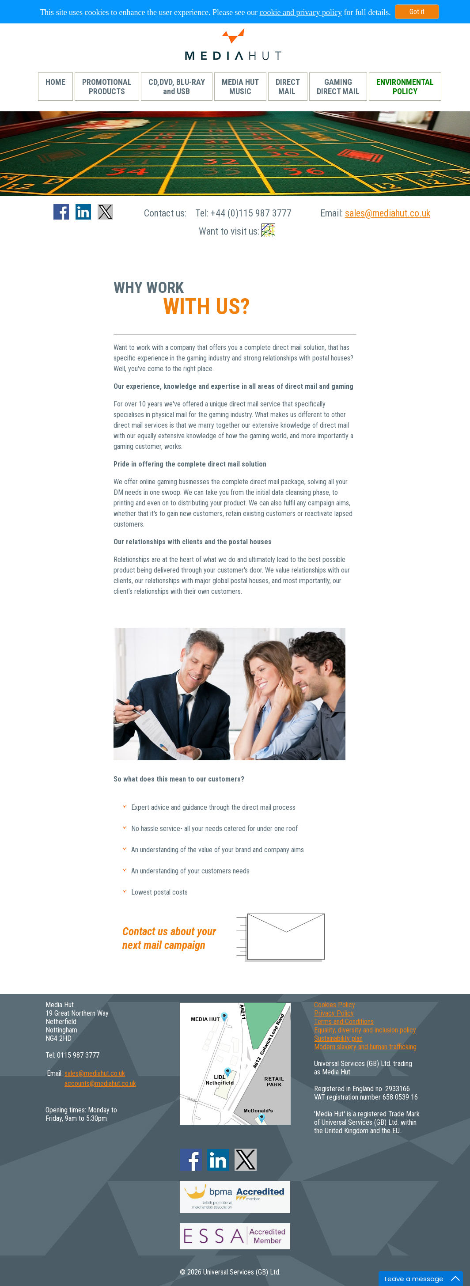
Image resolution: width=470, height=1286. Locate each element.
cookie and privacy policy (300, 12)
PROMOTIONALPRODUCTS (107, 86)
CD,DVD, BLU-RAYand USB (176, 86)
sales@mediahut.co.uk (387, 213)
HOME (55, 86)
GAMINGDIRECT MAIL (338, 86)
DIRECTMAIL (288, 86)
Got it (417, 12)
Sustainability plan (338, 1038)
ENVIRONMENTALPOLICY (405, 86)
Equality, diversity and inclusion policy (365, 1030)
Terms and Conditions (344, 1021)
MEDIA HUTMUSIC (240, 86)
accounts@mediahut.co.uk (100, 1083)
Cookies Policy (334, 1005)
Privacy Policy (334, 1013)
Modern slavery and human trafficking (365, 1047)
